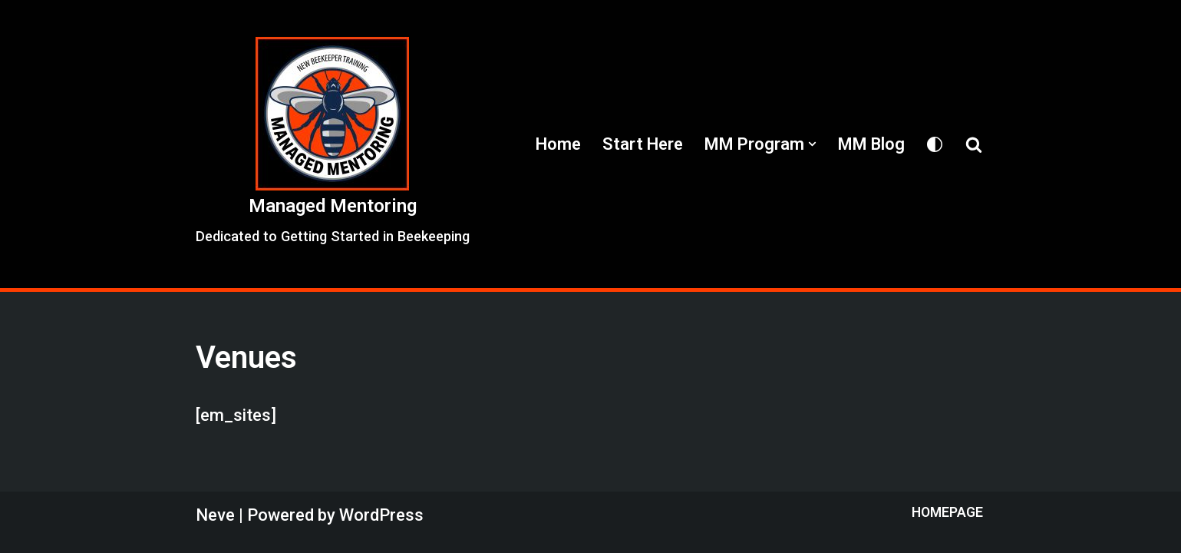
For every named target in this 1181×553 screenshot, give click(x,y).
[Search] (973, 144)
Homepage (947, 512)
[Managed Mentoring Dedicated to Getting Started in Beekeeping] (333, 143)
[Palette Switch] (934, 144)
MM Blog (871, 144)
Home (558, 144)
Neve (215, 515)
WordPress (381, 515)
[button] (812, 144)
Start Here (642, 144)
